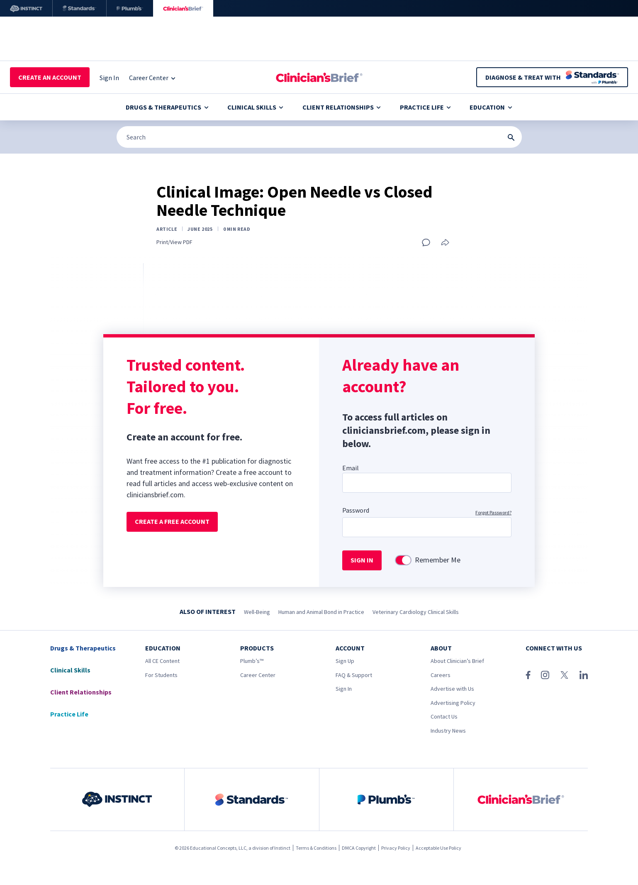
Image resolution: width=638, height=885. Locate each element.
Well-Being (257, 612)
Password (355, 510)
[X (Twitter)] (564, 675)
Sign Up (345, 661)
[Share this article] (445, 243)
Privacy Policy (395, 848)
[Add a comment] (426, 242)
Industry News (448, 730)
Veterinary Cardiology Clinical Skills (416, 612)
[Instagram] (545, 675)
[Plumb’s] (130, 8)
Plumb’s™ (251, 661)
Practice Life (425, 107)
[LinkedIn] (584, 675)
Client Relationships (341, 107)
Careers (440, 675)
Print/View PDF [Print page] (174, 242)
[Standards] (79, 8)
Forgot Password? (493, 512)
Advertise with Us (452, 688)
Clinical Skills (255, 107)
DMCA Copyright (359, 848)
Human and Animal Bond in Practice (321, 612)
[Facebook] (528, 675)
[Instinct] (26, 8)
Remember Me (437, 560)
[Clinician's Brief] (183, 8)
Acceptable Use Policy (438, 848)
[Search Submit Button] (511, 137)
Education (491, 107)
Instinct (282, 848)
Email (350, 468)
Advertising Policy (453, 703)
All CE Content (162, 661)
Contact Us (444, 716)
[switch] (403, 560)
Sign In (344, 688)
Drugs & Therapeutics (167, 107)
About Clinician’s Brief (457, 661)
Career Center (257, 675)
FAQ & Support (354, 675)
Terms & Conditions (316, 848)
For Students (161, 675)
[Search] (319, 137)
